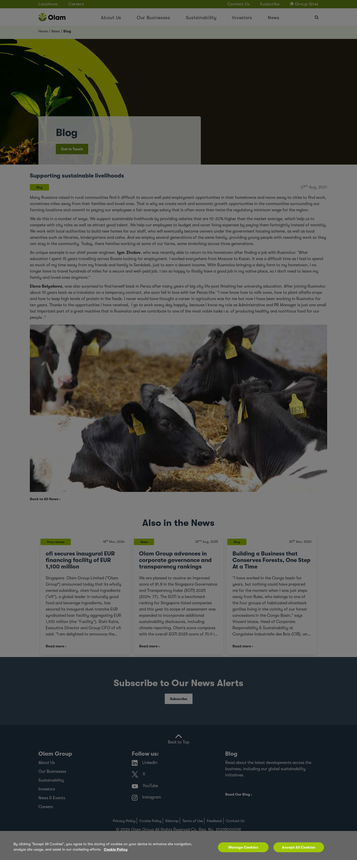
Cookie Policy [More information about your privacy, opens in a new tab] (115, 849)
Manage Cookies (243, 847)
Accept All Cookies (298, 847)
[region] (178, 845)
